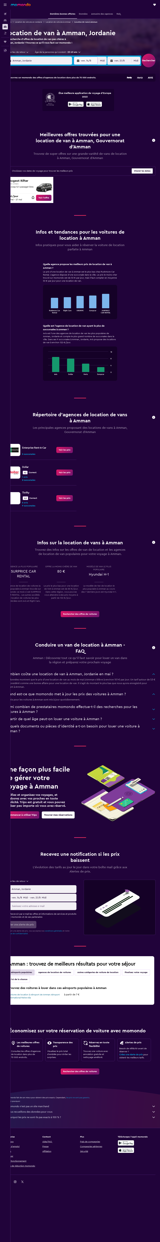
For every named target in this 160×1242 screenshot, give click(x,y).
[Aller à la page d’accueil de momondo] (21, 4)
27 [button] (53, 122)
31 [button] (31, 129)
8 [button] (67, 100)
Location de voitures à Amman (68, 22)
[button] (5, 4)
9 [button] (75, 100)
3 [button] (31, 100)
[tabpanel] (85, 328)
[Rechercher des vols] (5, 14)
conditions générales (64, 949)
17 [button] (31, 114)
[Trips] (5, 42)
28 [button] (60, 122)
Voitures (18, 22)
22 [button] (67, 114)
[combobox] (26, 55)
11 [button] (39, 107)
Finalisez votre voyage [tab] (32, 998)
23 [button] (75, 114)
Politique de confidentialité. (27, 952)
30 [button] (75, 122)
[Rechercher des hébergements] (5, 20)
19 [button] (46, 114)
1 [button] (67, 92)
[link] (50, 201)
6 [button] (53, 100)
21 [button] (60, 114)
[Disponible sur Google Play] (128, 1176)
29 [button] (67, 122)
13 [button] (53, 107)
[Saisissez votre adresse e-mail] (51, 924)
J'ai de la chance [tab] (58, 998)
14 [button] (60, 107)
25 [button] (38, 122)
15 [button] (68, 107)
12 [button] (46, 107)
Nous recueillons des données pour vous (86, 1145)
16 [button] (75, 107)
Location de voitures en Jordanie (39, 22)
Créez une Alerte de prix (133, 1084)
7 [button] (60, 100)
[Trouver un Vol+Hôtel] (5, 33)
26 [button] (46, 122)
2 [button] (75, 92)
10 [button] (31, 107)
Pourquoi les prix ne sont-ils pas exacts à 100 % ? (86, 1150)
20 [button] (53, 114)
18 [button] (39, 114)
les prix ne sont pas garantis (88, 1130)
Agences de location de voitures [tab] (65, 991)
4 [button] (38, 100)
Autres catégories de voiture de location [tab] (108, 991)
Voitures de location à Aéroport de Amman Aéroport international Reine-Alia (40, 1014)
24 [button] (31, 122)
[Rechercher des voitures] (5, 27)
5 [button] (46, 100)
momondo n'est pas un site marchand (86, 1139)
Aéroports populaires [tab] (31, 991)
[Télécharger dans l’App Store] (128, 1183)
